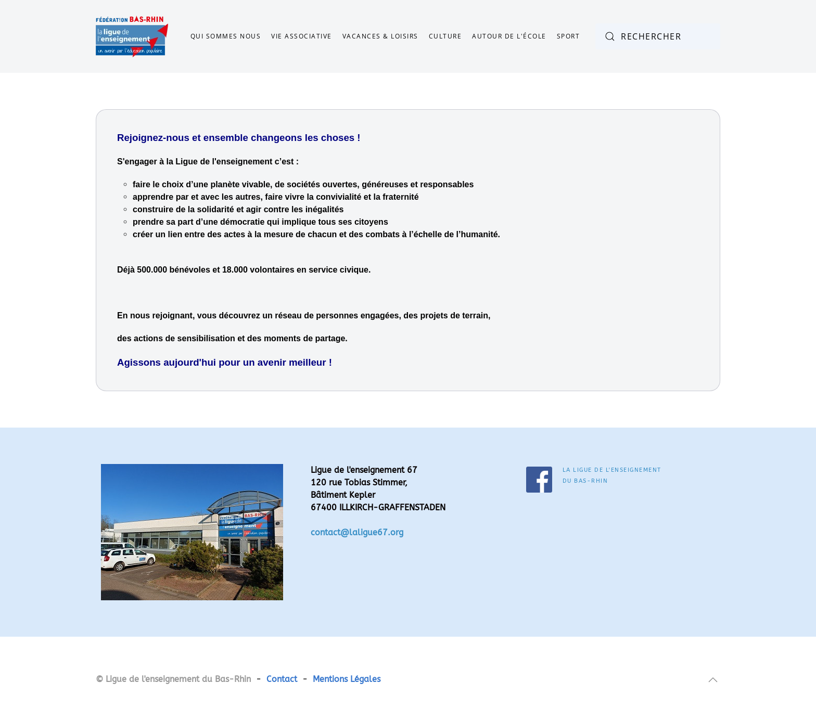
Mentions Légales (346, 679)
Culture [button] (445, 36)
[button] (713, 680)
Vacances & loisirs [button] (380, 36)
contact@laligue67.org (357, 532)
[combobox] (657, 36)
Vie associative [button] (301, 36)
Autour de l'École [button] (509, 36)
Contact (281, 679)
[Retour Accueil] (132, 36)
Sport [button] (568, 36)
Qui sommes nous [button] (225, 36)
